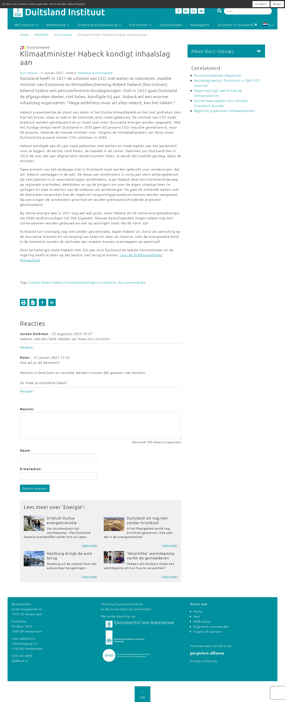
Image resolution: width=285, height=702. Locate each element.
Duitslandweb (171, 24)
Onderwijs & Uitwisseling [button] (99, 24)
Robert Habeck (52, 282)
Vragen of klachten (207, 631)
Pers (196, 616)
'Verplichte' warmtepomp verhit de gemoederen (151, 555)
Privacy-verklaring (203, 661)
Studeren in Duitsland (237, 24)
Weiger (277, 4)
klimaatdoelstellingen (81, 282)
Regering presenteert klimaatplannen (224, 110)
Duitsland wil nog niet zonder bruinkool (147, 520)
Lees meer (89, 545)
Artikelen (42, 34)
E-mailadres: (31, 468)
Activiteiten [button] (140, 24)
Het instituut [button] (26, 24)
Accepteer (261, 4)
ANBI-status (202, 621)
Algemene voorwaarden (211, 626)
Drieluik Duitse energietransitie (62, 520)
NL (268, 25)
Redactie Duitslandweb (95, 73)
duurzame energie (132, 282)
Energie (72, 507)
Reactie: (27, 408)
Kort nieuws (63, 34)
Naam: (25, 450)
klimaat (34, 282)
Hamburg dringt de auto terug (69, 555)
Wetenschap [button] (57, 24)
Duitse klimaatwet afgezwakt (217, 75)
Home (24, 34)
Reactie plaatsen (34, 488)
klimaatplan (108, 282)
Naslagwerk (199, 24)
